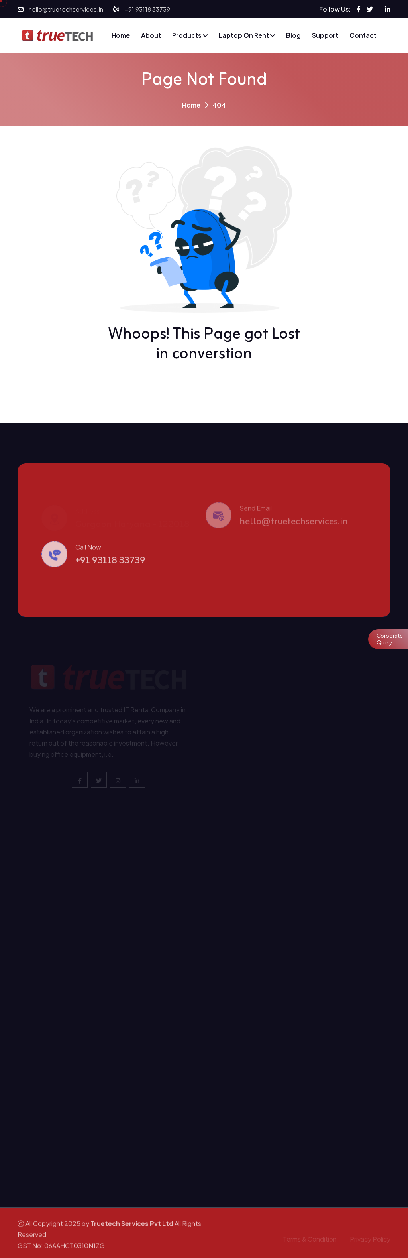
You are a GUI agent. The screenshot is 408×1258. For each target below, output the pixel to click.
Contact (363, 35)
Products (190, 35)
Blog (293, 35)
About (151, 35)
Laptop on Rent (247, 35)
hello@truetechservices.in (66, 9)
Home (121, 35)
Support (325, 35)
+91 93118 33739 (147, 9)
